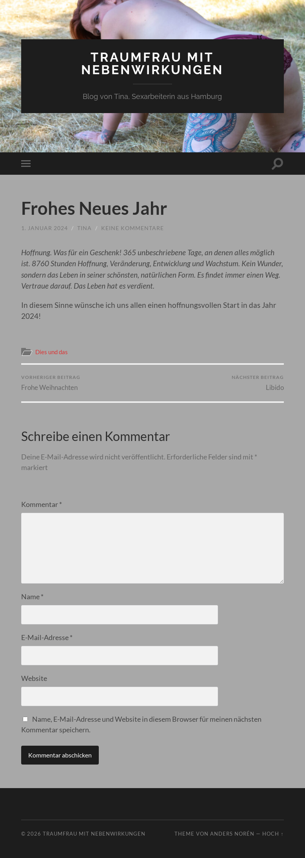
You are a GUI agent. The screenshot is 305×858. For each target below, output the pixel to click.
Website (34, 678)
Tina (84, 228)
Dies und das (51, 351)
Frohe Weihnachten (50, 382)
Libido (258, 382)
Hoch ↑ (272, 834)
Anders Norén (232, 834)
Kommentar (41, 504)
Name (32, 596)
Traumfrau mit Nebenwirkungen (152, 63)
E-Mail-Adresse (47, 637)
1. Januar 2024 (44, 228)
